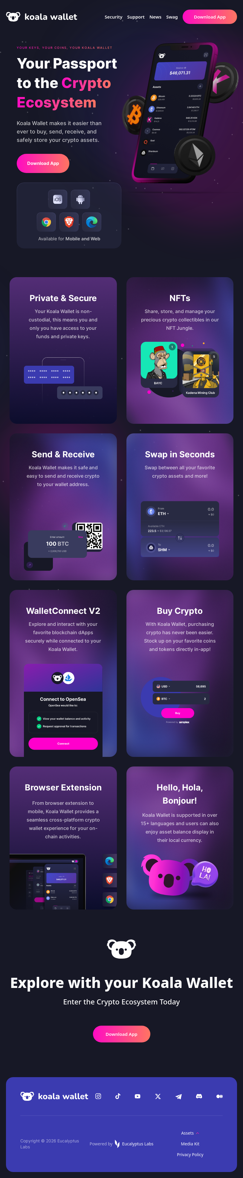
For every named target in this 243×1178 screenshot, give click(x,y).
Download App (210, 17)
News (155, 16)
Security (113, 16)
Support (135, 16)
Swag (172, 16)
